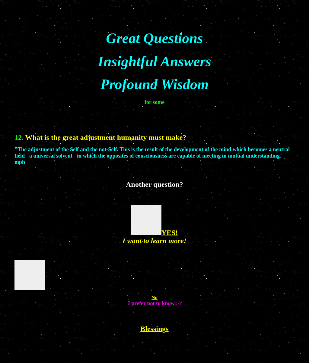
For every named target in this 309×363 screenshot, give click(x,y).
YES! (169, 232)
